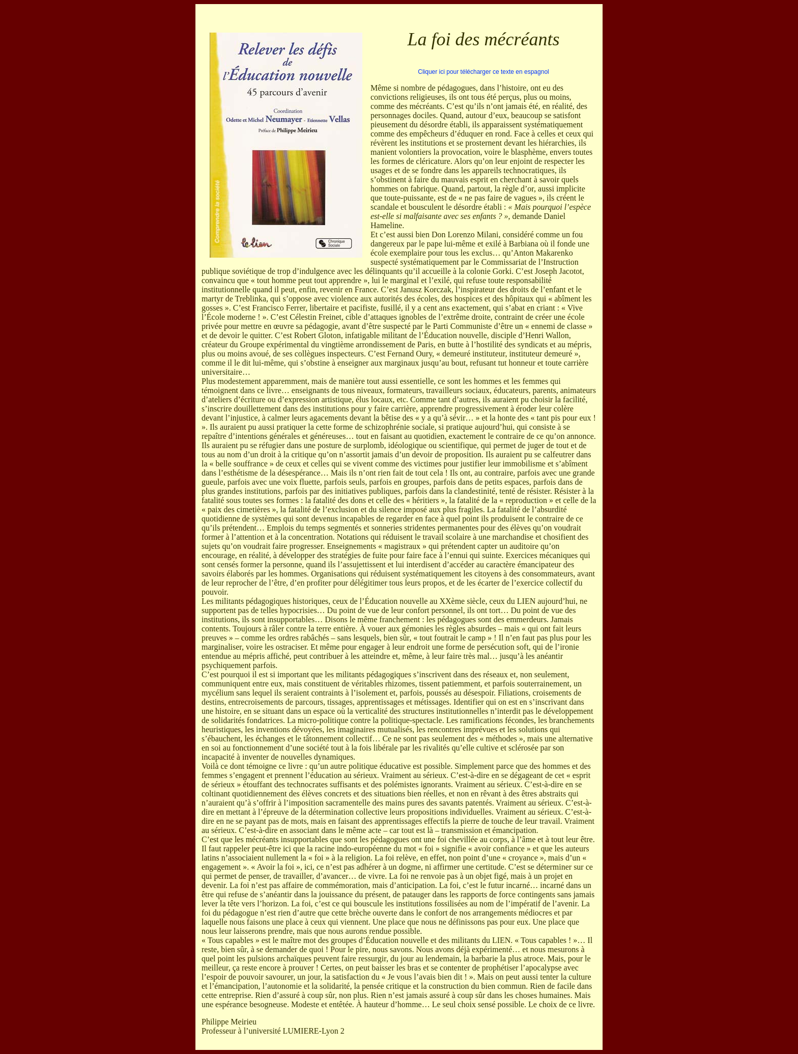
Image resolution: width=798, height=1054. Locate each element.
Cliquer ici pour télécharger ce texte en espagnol (483, 71)
